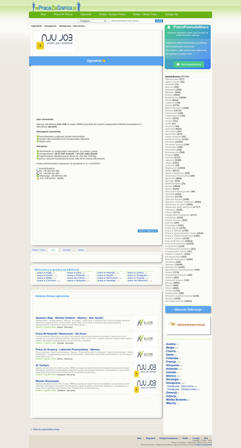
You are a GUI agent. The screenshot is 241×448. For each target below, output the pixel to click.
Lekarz (169, 162)
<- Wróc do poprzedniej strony (45, 429)
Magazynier (171, 168)
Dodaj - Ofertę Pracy (145, 14)
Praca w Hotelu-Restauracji (179, 235)
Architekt (170, 84)
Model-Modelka (173, 183)
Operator (170, 196)
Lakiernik (170, 160)
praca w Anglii (44, 272)
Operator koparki (174, 199)
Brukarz (169, 94)
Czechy (171, 351)
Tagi (53, 250)
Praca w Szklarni (174, 238)
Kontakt (66, 250)
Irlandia (171, 372)
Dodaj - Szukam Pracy (112, 14)
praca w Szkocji (136, 272)
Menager (170, 181)
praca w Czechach (46, 280)
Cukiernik (170, 102)
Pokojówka (171, 217)
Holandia (172, 368)
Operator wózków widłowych (180, 202)
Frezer (168, 118)
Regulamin (150, 438)
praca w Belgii (44, 278)
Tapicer (169, 285)
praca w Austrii (44, 275)
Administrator (172, 79)
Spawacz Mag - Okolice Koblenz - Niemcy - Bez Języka (69, 317)
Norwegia (172, 379)
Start (43, 14)
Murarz (169, 188)
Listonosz (170, 165)
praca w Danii (74, 272)
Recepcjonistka (173, 256)
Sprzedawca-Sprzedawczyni (180, 269)
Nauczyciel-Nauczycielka (178, 191)
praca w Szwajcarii (137, 275)
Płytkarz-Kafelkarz (174, 254)
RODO (185, 438)
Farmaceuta (171, 113)
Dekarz (169, 105)
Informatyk (170, 131)
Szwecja (171, 392)
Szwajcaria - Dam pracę (72, 26)
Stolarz (169, 272)
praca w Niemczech (108, 278)
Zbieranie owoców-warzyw (179, 295)
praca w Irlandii (105, 275)
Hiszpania (172, 365)
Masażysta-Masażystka (177, 175)
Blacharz (170, 92)
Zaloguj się (171, 14)
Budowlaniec (172, 97)
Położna (169, 222)
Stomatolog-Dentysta (176, 275)
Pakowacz (170, 209)
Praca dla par (172, 228)
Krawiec (169, 155)
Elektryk (169, 110)
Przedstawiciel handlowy (178, 248)
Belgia (170, 347)
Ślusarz (169, 282)
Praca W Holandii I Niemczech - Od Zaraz (61, 333)
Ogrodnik (170, 194)
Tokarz (168, 288)
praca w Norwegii (106, 280)
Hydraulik (170, 128)
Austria (171, 344)
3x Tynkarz (42, 365)
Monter (169, 186)
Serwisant (170, 262)
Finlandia (172, 358)
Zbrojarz (169, 298)
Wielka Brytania (176, 399)
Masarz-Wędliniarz (175, 173)
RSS (206, 438)
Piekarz (169, 212)
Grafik (168, 123)
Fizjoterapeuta (172, 115)
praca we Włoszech (138, 280)
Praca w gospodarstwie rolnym (181, 233)
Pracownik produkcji (175, 243)
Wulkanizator (172, 293)
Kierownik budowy (174, 144)
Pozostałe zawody (174, 301)
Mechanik (170, 178)
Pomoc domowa (173, 220)
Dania (170, 354)
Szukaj (159, 21)
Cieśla (168, 100)
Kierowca (170, 141)
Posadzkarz (171, 225)
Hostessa (170, 126)
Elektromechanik (174, 108)
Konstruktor (171, 147)
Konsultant (171, 149)
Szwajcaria (50, 26)
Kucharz (169, 157)
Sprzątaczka (171, 267)
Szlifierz (169, 277)
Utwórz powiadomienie (189, 64)
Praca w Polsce (63, 14)
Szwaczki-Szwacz (174, 280)
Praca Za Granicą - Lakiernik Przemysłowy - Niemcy (68, 349)
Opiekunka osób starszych (179, 207)
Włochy (171, 403)
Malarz (169, 170)
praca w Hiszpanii (76, 280)
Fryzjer (169, 121)
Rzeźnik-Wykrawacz (175, 259)
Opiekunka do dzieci (175, 204)
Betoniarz (170, 89)
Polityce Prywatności (203, 445)
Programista (171, 246)
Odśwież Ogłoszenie (148, 231)
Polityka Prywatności (169, 438)
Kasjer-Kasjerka (173, 136)
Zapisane (86, 14)
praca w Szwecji (136, 278)
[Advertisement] (96, 90)
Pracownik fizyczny (175, 241)
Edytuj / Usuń (38, 250)
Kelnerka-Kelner (173, 139)
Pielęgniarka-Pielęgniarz (178, 215)
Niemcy (171, 375)
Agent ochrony (173, 81)
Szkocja (171, 396)
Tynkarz (169, 290)
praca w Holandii (106, 272)
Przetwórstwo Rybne (176, 251)
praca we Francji (75, 278)
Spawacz (170, 264)
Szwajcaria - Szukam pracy (182, 389)
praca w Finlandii (76, 275)
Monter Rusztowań (47, 381)
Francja (171, 361)
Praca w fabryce (173, 230)
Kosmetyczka (172, 152)
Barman (169, 87)
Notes (81, 250)
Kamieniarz (171, 134)
